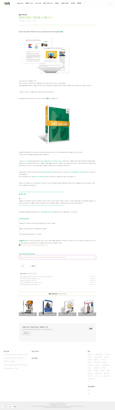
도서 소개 (38, 3)
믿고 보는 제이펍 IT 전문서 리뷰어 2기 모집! (15, 365)
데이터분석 (98, 362)
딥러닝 (97, 365)
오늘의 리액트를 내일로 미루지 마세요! (29, 284)
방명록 (79, 3)
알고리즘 (107, 376)
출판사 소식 (29, 3)
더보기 (89, 381)
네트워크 (90, 373)
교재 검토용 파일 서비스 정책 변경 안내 (14, 358)
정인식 (90, 359)
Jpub (89, 368)
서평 (97, 376)
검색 (109, 3)
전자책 (73, 3)
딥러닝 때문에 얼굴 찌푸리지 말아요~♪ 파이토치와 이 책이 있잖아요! (35, 276)
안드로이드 (99, 373)
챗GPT (90, 362)
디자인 (90, 357)
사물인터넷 (97, 368)
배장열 (96, 370)
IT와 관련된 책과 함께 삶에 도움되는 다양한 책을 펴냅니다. (37, 329)
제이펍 (106, 357)
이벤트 (57, 3)
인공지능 (90, 365)
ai (101, 376)
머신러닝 (90, 354)
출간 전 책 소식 (48, 3)
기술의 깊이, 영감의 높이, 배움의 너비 (35, 327)
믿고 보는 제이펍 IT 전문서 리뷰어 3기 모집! (15, 354)
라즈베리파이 (105, 365)
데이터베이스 (99, 354)
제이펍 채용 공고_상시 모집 (11, 368)
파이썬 (104, 359)
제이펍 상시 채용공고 (9, 361)
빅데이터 (108, 354)
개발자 (90, 370)
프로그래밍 (91, 378)
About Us (20, 3)
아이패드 (107, 373)
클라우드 (97, 359)
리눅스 (104, 368)
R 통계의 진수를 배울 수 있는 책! (27, 280)
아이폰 (103, 370)
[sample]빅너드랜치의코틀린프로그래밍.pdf (33, 245)
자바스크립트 (98, 357)
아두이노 (90, 376)
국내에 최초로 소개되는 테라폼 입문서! (29, 278)
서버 (108, 370)
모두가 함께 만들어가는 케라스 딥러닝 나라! (30, 282)
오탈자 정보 (64, 3)
